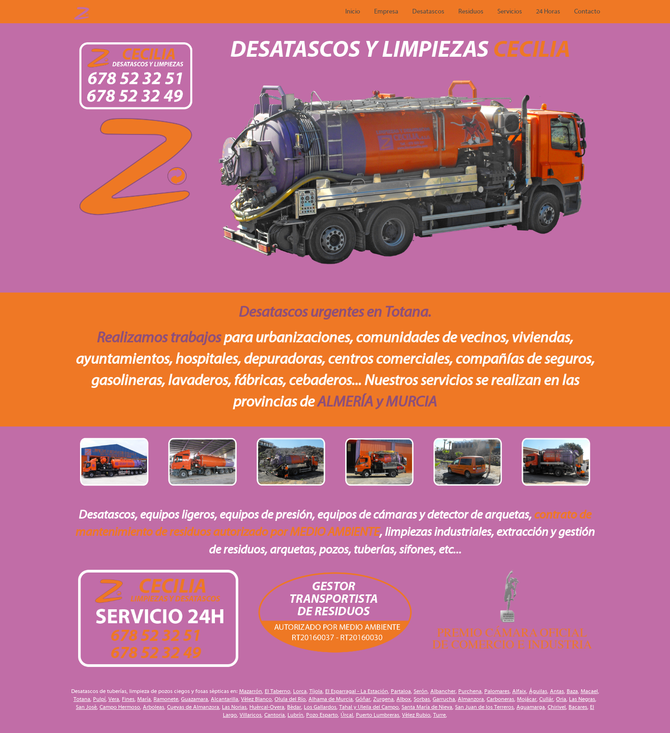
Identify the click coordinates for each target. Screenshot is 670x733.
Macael (589, 691)
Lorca (300, 691)
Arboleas (153, 707)
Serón (421, 691)
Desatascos (428, 11)
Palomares (496, 691)
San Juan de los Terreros (484, 707)
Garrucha (444, 699)
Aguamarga (530, 707)
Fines (128, 699)
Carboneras (500, 699)
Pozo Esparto (322, 715)
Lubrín (295, 715)
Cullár (546, 699)
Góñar (362, 699)
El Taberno (277, 691)
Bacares (578, 707)
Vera (113, 699)
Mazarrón (250, 691)
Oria (561, 699)
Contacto (587, 11)
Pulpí (99, 699)
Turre (439, 715)
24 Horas (548, 11)
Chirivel (557, 707)
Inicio (352, 11)
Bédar (294, 707)
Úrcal (347, 715)
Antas (557, 691)
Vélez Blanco (256, 699)
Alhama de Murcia (330, 699)
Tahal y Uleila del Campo (369, 707)
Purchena (470, 691)
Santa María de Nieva (427, 707)
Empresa (386, 11)
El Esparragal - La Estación (356, 691)
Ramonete (166, 699)
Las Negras (582, 699)
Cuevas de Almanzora (193, 707)
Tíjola (315, 691)
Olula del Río (290, 699)
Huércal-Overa (266, 707)
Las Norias (234, 707)
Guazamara (194, 699)
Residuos (470, 11)
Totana (82, 699)
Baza (572, 691)
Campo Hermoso (120, 707)
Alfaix (519, 691)
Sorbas (422, 699)
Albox (403, 699)
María (144, 699)
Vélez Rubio (416, 715)
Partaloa (401, 691)
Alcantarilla (224, 699)
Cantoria (274, 715)
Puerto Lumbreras (377, 715)
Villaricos (250, 715)
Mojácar (526, 699)
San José (86, 707)
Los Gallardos (320, 707)
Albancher (443, 691)
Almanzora (471, 699)
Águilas (538, 691)
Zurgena (383, 699)
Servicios (509, 11)
